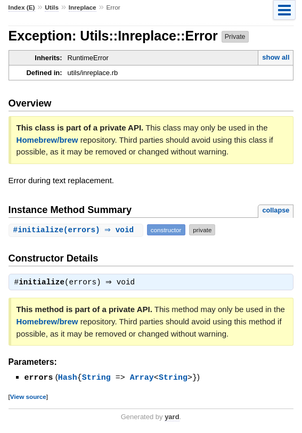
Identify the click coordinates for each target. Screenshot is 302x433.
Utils (52, 7)
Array (142, 378)
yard (172, 417)
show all (275, 57)
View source (28, 397)
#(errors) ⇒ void (77, 230)
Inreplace (82, 7)
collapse (275, 210)
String (96, 378)
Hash (67, 378)
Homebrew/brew (47, 139)
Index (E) (22, 7)
